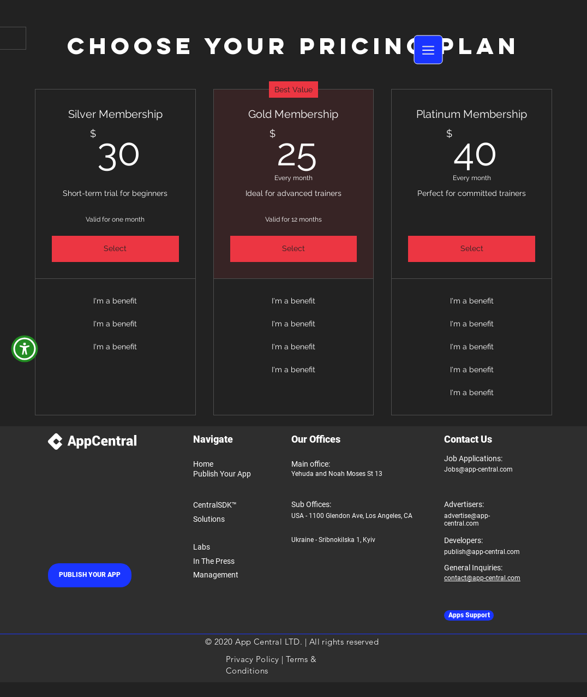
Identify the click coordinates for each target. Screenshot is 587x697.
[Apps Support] (469, 615)
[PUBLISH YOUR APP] (89, 575)
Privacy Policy (252, 659)
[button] (428, 49)
